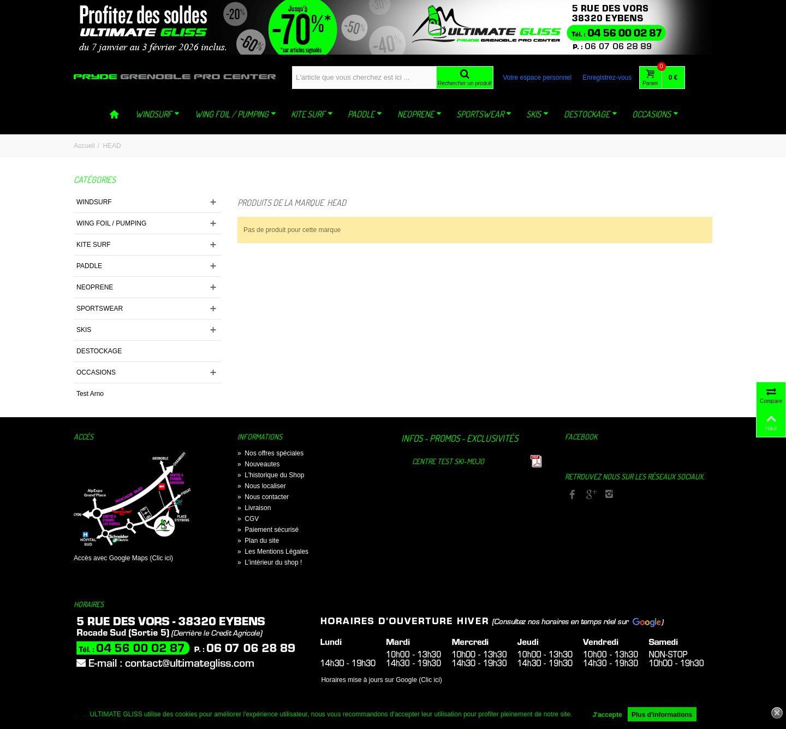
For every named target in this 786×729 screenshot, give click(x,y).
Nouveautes (258, 464)
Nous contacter (263, 497)
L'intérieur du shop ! (269, 562)
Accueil (84, 146)
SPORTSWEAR (483, 114)
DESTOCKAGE (590, 114)
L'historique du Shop (270, 475)
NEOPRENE (419, 114)
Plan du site (258, 540)
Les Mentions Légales (272, 551)
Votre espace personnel (537, 77)
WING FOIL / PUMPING (235, 114)
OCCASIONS (655, 114)
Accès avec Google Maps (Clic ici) (123, 558)
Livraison (254, 508)
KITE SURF (312, 114)
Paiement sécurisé (268, 530)
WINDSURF (157, 114)
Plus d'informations (662, 715)
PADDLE (365, 114)
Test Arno (90, 394)
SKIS (537, 114)
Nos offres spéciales (270, 453)
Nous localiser (261, 486)
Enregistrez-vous (607, 77)
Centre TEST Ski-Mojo (448, 461)
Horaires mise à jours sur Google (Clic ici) (381, 680)
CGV (248, 519)
